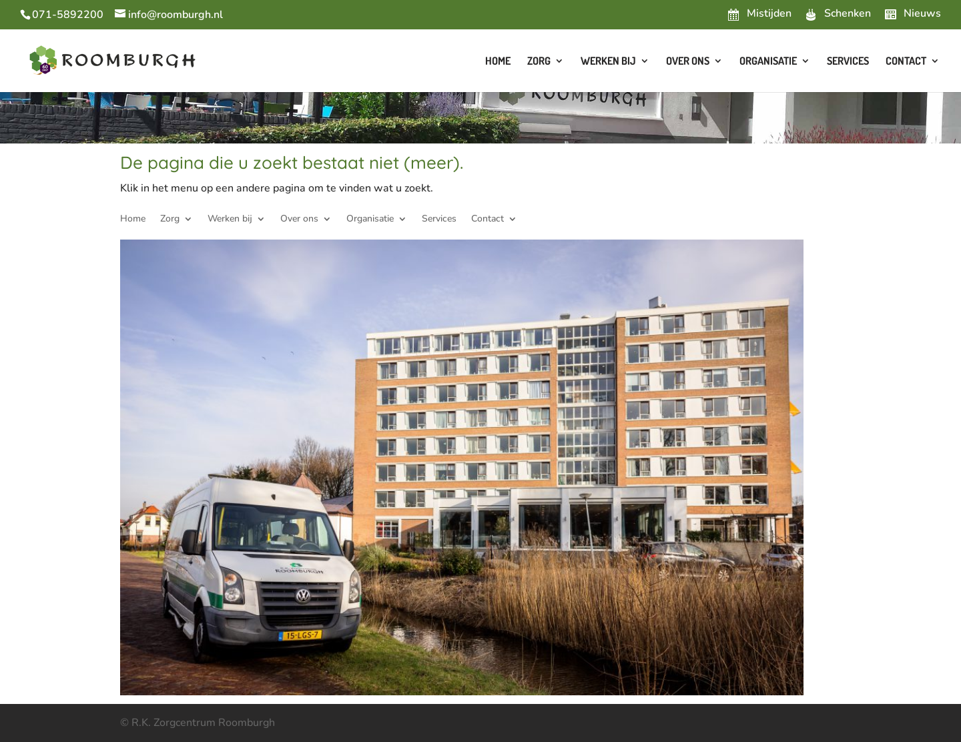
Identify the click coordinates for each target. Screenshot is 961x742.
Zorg (539, 61)
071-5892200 (67, 14)
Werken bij (608, 61)
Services (848, 61)
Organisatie (768, 61)
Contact (906, 61)
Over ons (687, 61)
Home (498, 61)
